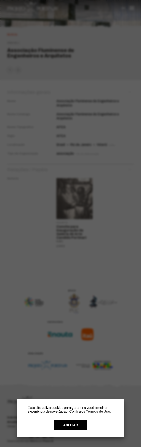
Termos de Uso (98, 411)
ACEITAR (70, 425)
